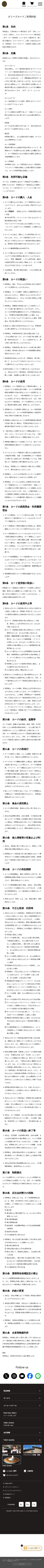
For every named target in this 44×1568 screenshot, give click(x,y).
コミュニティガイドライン (13, 1524)
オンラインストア (10, 1509)
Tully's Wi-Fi (8, 1517)
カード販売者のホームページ (20, 188)
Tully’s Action (9, 1458)
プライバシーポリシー (12, 1521)
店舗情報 (28, 1505)
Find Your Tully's (10, 1448)
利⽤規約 (7, 1531)
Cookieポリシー (10, 1528)
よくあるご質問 (9, 1505)
